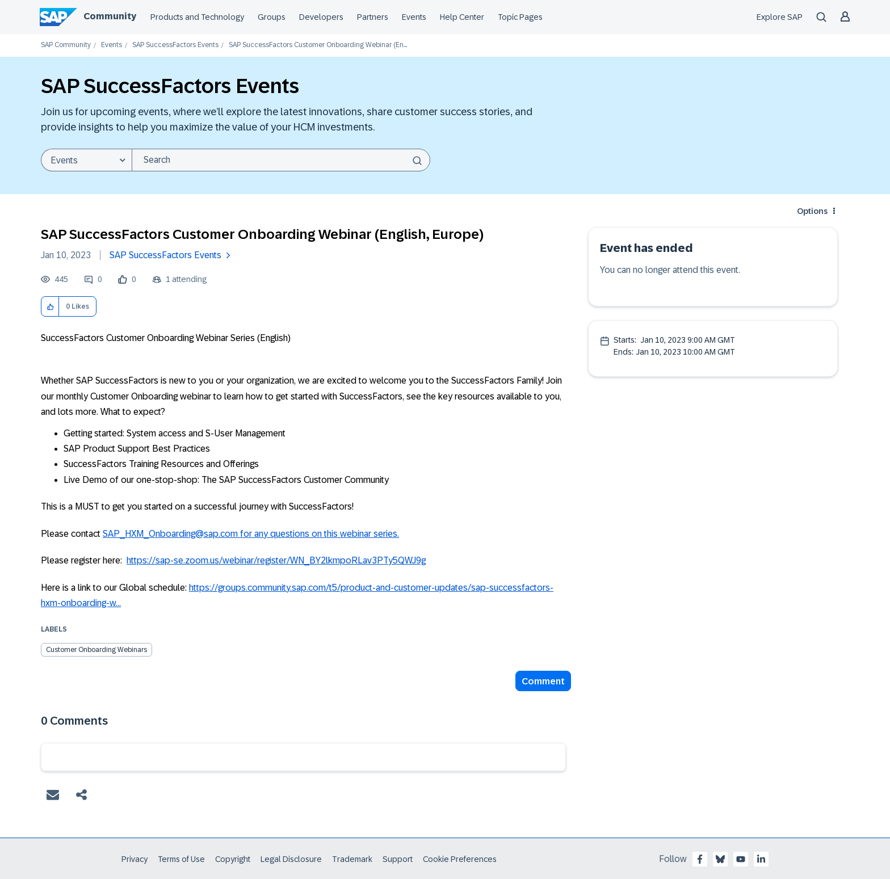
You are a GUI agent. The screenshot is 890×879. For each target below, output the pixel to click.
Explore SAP (780, 17)
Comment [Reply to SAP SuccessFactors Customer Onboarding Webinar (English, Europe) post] (543, 681)
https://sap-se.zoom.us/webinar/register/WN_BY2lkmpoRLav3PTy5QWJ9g (276, 560)
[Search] (281, 160)
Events (414, 17)
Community (109, 16)
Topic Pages (520, 17)
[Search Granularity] (86, 160)
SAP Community (66, 45)
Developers (321, 17)
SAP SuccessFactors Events (175, 45)
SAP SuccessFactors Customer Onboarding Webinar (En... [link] (318, 45)
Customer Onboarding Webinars (96, 650)
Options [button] (812, 211)
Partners (372, 17)
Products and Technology (197, 17)
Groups (272, 17)
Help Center (462, 17)
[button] (50, 307)
